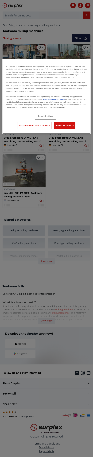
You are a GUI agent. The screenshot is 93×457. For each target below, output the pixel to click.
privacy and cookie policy (54, 99)
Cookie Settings (45, 116)
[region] (46, 96)
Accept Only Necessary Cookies (34, 125)
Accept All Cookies (65, 125)
